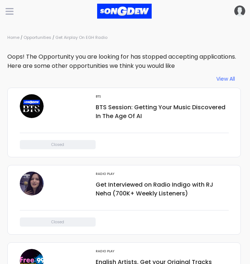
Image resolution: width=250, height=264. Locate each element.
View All (225, 79)
